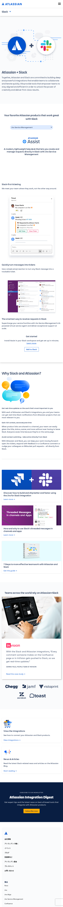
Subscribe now (31, 811)
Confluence (9, 903)
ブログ (7, 853)
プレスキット (9, 866)
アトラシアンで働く (11, 844)
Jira (6, 890)
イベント (8, 848)
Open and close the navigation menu (11, 11)
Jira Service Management (22, 127)
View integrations (12, 740)
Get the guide (10, 571)
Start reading (10, 771)
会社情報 (8, 839)
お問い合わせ (9, 871)
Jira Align (8, 894)
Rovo (6, 885)
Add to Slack (31, 349)
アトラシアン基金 (11, 862)
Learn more (31, 343)
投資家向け (8, 857)
